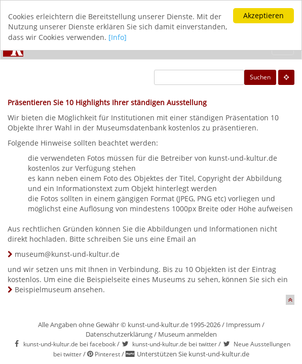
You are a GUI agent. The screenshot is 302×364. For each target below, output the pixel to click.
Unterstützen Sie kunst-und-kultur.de (193, 353)
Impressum (243, 324)
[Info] (117, 37)
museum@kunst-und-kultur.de (67, 254)
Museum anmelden (187, 334)
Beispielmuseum (43, 289)
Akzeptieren (263, 15)
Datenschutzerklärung (119, 334)
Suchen (260, 77)
